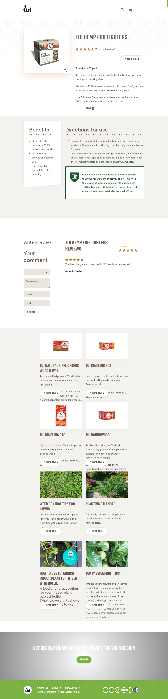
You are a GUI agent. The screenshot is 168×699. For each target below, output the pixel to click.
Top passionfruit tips (103, 573)
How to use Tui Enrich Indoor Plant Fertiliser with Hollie (58, 578)
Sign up (84, 659)
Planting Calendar (100, 504)
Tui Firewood (107, 187)
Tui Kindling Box (98, 366)
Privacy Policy (72, 687)
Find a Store (134, 59)
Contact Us (42, 687)
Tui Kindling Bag (52, 435)
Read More (52, 392)
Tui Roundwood (98, 435)
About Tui (56, 687)
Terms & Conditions (46, 691)
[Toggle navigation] (123, 10)
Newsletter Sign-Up (70, 691)
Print (88, 108)
